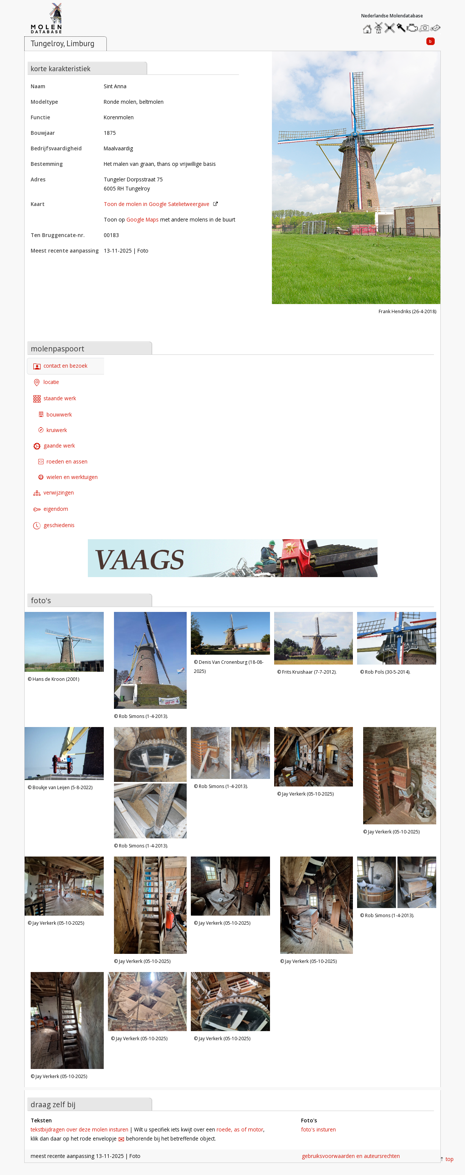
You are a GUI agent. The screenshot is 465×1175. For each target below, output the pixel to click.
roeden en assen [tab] (62, 461)
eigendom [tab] (50, 509)
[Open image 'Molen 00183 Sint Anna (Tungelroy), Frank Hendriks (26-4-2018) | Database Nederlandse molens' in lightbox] (356, 178)
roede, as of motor (240, 1129)
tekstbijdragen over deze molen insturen (79, 1129)
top (450, 1159)
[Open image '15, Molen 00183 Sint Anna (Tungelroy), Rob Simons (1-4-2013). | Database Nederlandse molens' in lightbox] (396, 883)
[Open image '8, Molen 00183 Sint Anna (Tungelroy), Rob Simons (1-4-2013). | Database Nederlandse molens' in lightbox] (230, 754)
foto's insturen (318, 1129)
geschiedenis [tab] (54, 525)
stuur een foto (424, 27)
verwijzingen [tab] (53, 493)
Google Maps (142, 219)
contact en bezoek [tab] (60, 366)
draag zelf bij (53, 1104)
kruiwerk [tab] (52, 430)
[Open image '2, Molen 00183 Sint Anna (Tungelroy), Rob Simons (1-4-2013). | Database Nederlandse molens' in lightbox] (150, 661)
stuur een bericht (437, 27)
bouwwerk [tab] (55, 414)
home (368, 26)
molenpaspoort (57, 348)
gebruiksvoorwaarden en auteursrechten (351, 1155)
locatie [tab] (46, 383)
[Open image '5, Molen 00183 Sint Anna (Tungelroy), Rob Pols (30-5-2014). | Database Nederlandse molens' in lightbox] (396, 639)
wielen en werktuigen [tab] (68, 477)
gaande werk (54, 446)
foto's (41, 600)
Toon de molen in (156, 204)
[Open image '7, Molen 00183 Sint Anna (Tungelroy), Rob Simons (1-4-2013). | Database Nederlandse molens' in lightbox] (150, 783)
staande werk (54, 399)
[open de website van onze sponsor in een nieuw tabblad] (232, 562)
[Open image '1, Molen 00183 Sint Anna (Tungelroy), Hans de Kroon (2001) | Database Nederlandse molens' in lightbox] (64, 642)
